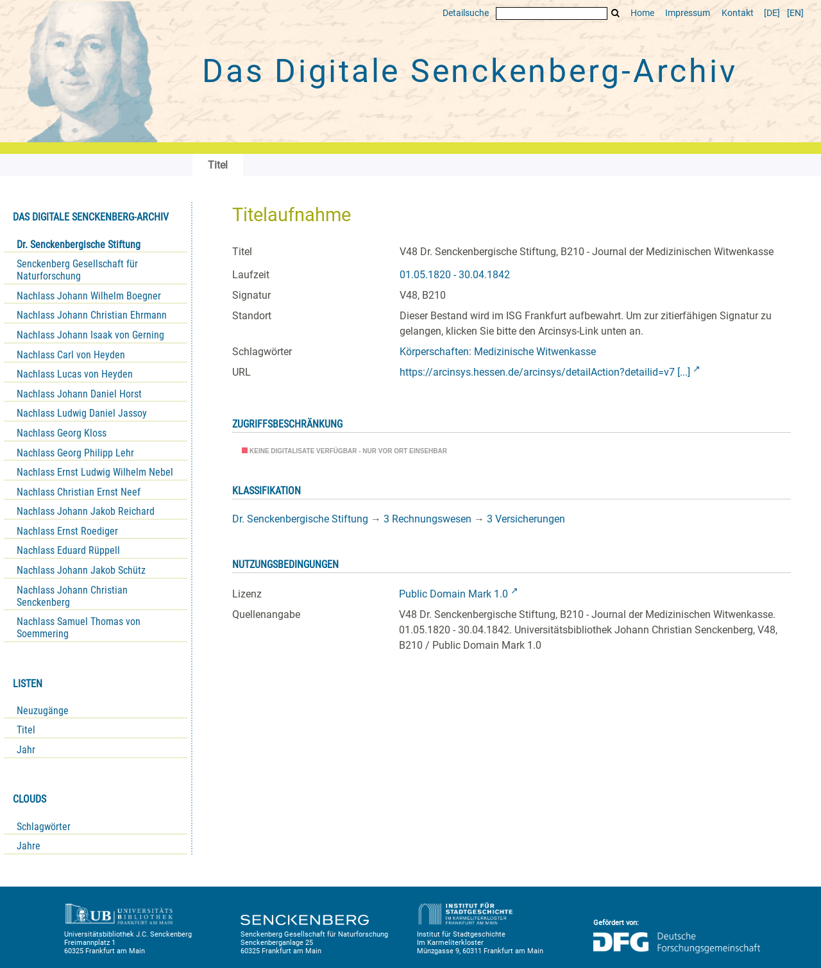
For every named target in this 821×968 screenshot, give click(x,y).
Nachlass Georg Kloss (61, 433)
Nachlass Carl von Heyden (71, 355)
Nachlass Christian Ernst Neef (78, 492)
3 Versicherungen (526, 519)
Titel (26, 730)
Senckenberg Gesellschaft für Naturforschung (77, 270)
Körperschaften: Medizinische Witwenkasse (498, 352)
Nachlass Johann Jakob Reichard (86, 511)
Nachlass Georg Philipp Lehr (75, 453)
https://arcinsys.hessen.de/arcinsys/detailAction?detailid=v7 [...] (545, 372)
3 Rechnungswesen (427, 519)
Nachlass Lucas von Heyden (75, 374)
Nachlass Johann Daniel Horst (79, 394)
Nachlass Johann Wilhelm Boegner (89, 296)
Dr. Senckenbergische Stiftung (78, 244)
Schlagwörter (44, 827)
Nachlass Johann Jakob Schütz (81, 570)
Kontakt (738, 13)
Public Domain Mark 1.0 (453, 594)
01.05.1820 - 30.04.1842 (455, 275)
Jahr (26, 750)
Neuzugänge (43, 711)
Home (642, 13)
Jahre (28, 846)
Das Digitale (469, 71)
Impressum (687, 13)
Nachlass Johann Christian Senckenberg (72, 596)
